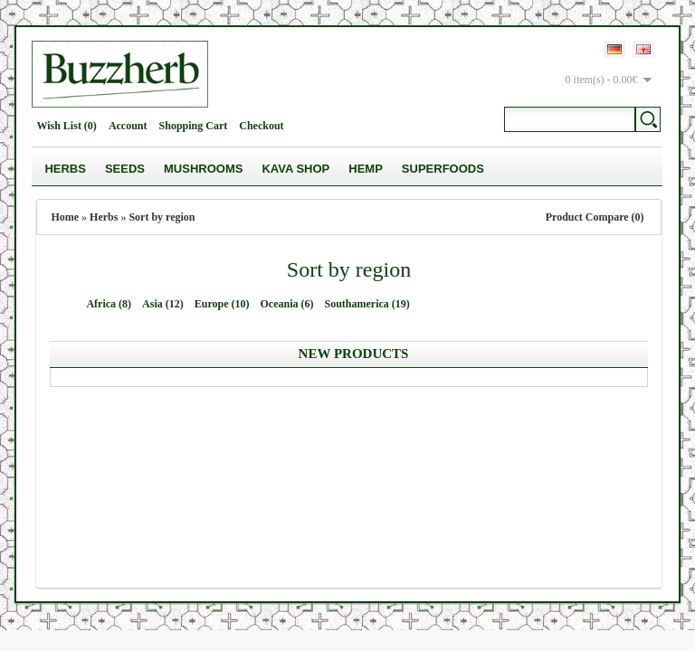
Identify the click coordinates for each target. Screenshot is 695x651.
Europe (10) (222, 303)
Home (65, 217)
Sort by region (162, 217)
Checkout (261, 125)
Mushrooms (203, 168)
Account (128, 125)
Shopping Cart (193, 125)
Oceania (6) (287, 303)
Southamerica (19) (367, 303)
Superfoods (443, 168)
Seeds (125, 168)
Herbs (65, 168)
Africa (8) (108, 303)
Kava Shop (295, 168)
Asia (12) (163, 303)
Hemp (365, 168)
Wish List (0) (66, 125)
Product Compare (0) (595, 217)
